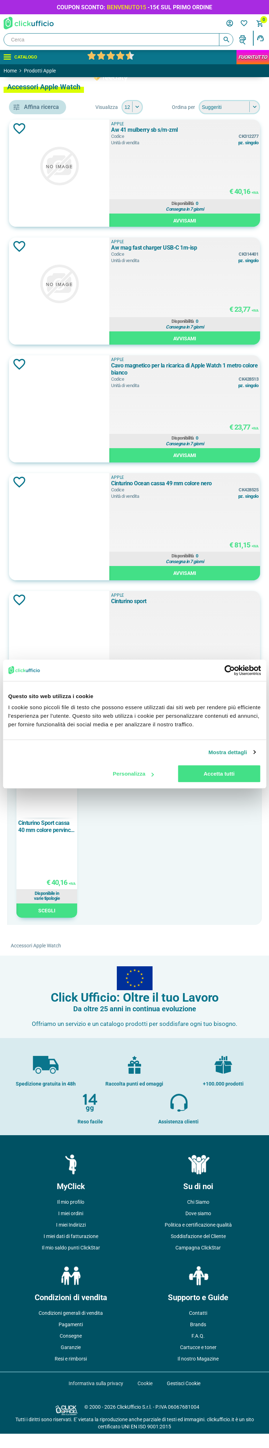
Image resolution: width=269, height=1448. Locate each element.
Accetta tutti (219, 774)
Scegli (150, 925)
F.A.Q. (198, 1350)
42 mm (39, 538)
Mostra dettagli (227, 752)
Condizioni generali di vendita (71, 1327)
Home (10, 71)
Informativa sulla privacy (96, 1398)
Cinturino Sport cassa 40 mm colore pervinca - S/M (149, 841)
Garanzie (71, 1361)
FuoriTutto (252, 57)
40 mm (39, 522)
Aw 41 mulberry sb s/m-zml (206, 144)
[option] (150, 850)
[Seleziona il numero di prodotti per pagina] (249, 107)
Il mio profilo (70, 1216)
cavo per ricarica (51, 299)
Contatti (198, 1327)
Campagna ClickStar (198, 1262)
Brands (198, 1339)
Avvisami (215, 234)
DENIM (39, 469)
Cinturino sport (191, 615)
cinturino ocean (49, 315)
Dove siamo (198, 1228)
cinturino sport (48, 332)
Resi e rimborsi (71, 1373)
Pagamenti (71, 1339)
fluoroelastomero (52, 631)
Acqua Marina (47, 421)
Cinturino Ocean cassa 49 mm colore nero (209, 501)
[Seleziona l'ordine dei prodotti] (170, 121)
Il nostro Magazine (198, 1373)
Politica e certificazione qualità (198, 1239)
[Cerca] (118, 39)
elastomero (45, 615)
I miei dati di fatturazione (71, 1250)
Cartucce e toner (198, 1361)
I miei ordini (70, 1228)
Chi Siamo (198, 1216)
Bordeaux (42, 453)
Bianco (39, 437)
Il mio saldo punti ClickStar (71, 1262)
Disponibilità (214, 216)
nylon (37, 647)
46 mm (39, 554)
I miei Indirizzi (71, 1239)
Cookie (145, 1398)
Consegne (71, 1350)
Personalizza (133, 774)
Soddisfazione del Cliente (198, 1250)
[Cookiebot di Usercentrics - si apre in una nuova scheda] (229, 670)
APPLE (39, 376)
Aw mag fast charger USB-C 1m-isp (212, 265)
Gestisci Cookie (183, 1398)
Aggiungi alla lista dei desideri (123, 143)
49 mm (39, 570)
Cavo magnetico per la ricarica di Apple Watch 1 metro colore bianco (215, 383)
